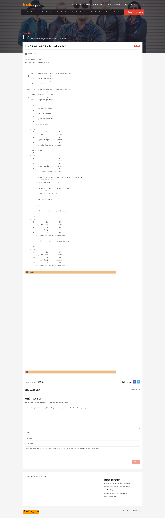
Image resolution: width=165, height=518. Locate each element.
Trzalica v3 (137, 510)
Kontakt (126, 510)
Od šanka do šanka (123, 483)
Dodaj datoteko (134, 12)
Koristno (97, 5)
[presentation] (41, 454)
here (44, 476)
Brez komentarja (32, 389)
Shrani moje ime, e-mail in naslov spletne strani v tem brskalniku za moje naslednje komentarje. (63, 448)
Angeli (128, 487)
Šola (108, 5)
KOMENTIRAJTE (135, 389)
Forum (132, 5)
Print (137, 46)
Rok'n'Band (27, 33)
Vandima (113, 496)
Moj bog (110, 490)
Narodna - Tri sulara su (118, 493)
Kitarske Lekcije (81, 5)
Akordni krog (120, 5)
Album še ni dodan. (59, 38)
